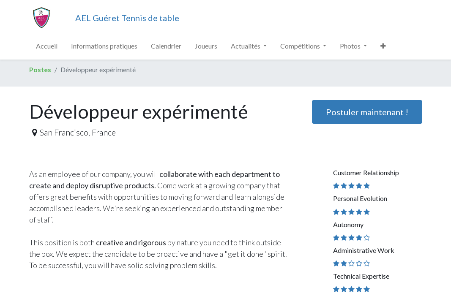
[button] (383, 46)
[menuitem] (46, 46)
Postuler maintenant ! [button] (367, 112)
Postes (40, 69)
